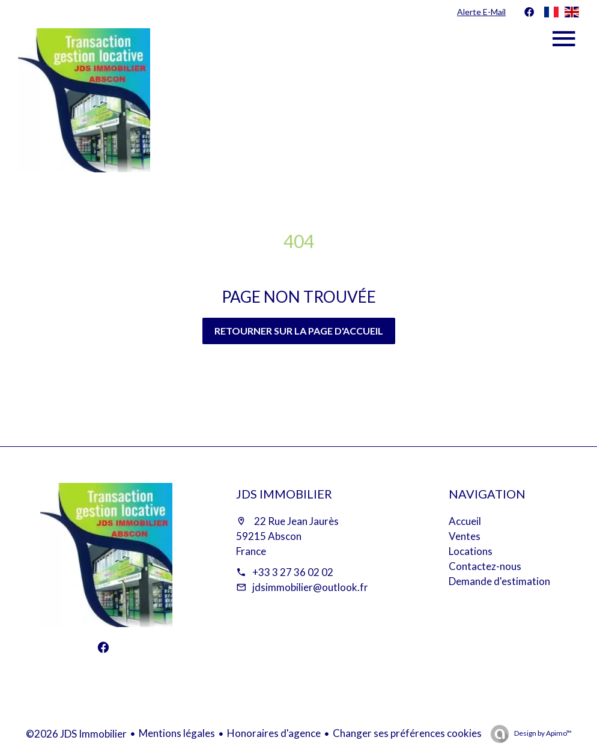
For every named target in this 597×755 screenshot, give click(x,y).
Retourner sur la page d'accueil (298, 330)
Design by (542, 733)
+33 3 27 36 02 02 (292, 572)
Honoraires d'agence (274, 733)
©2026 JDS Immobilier (76, 733)
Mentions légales (177, 733)
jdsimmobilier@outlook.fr (310, 587)
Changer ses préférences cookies (407, 733)
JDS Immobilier (284, 494)
